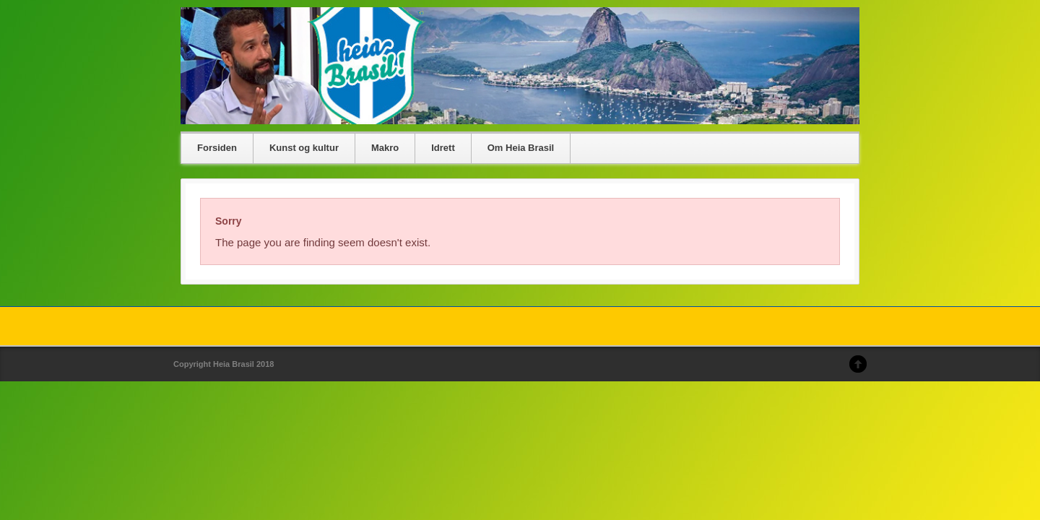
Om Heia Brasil (521, 147)
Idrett (443, 147)
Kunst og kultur (304, 147)
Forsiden (217, 147)
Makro (385, 147)
